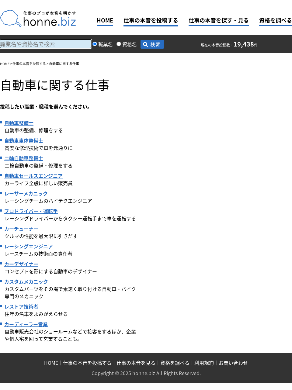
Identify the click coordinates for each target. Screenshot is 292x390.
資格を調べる (275, 20)
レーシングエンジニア (28, 246)
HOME (105, 20)
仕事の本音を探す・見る (219, 20)
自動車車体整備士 (23, 140)
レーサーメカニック (26, 193)
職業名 (105, 44)
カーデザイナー (21, 263)
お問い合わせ (233, 362)
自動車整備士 (18, 122)
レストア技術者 (21, 306)
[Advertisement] (191, 157)
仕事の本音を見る (135, 362)
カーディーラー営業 (26, 324)
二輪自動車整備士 (23, 158)
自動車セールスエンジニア (33, 175)
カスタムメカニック (26, 281)
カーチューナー (21, 228)
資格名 (129, 44)
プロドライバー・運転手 (31, 211)
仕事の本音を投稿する (150, 20)
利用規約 (204, 362)
